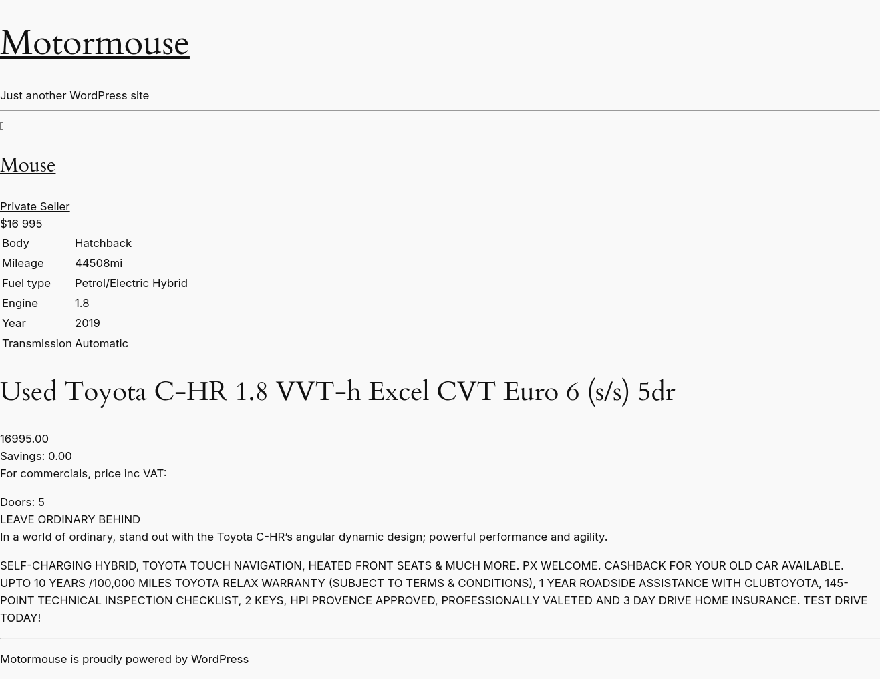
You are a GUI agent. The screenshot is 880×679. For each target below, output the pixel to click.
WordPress (220, 659)
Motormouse (95, 43)
